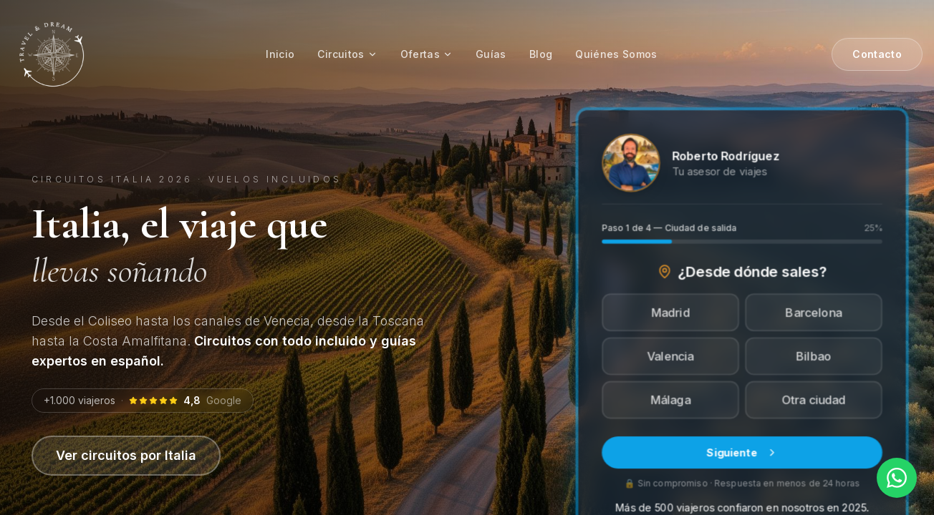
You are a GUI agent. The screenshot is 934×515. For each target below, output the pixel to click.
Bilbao (813, 356)
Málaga (670, 400)
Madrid (670, 312)
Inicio (280, 54)
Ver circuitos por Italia (126, 455)
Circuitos (347, 54)
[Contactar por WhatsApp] (897, 478)
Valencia (670, 356)
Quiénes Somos (616, 54)
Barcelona (814, 312)
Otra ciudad (813, 400)
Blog (540, 54)
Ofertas (426, 54)
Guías (491, 54)
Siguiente (742, 452)
